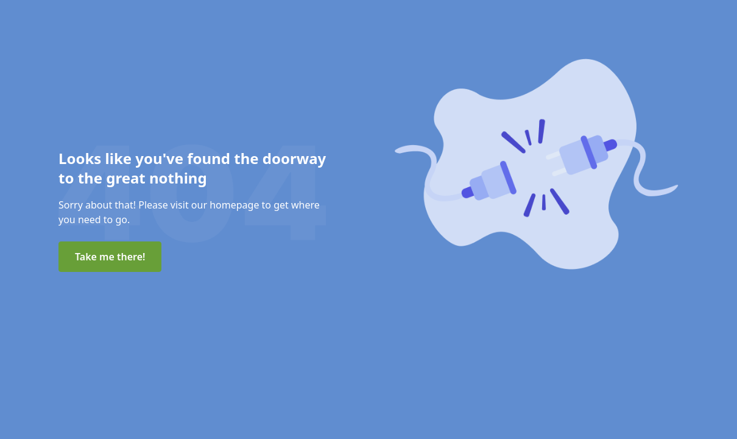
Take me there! (110, 256)
